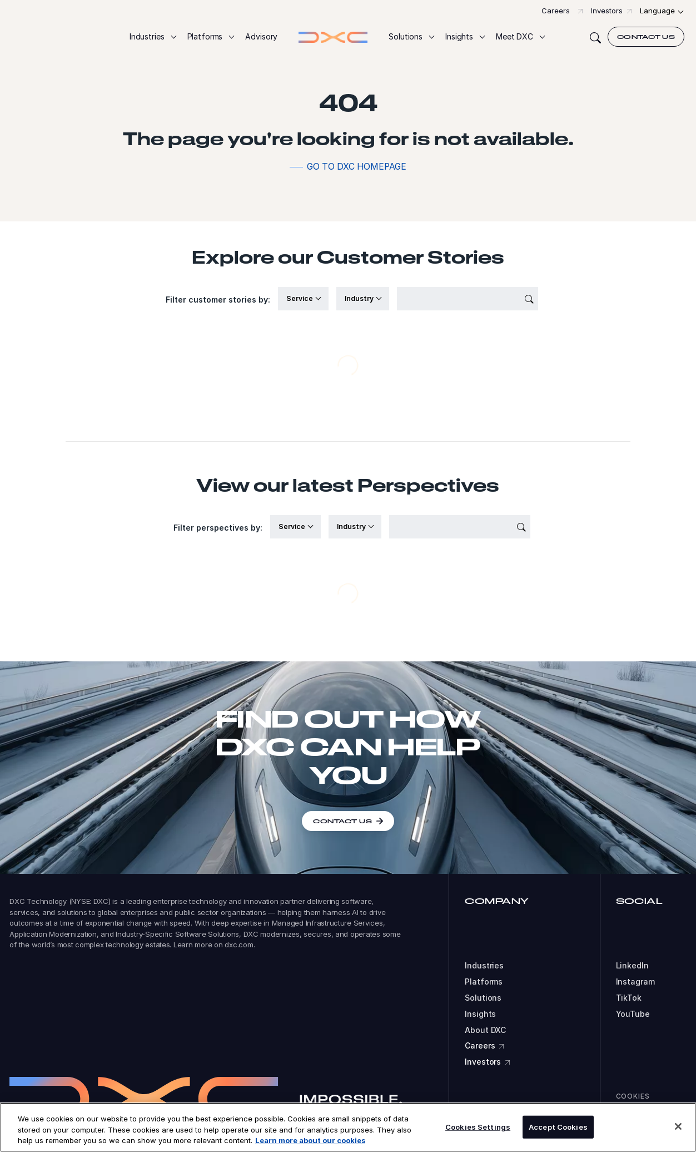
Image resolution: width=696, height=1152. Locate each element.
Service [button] (300, 298)
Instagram (635, 981)
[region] (348, 1127)
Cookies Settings (477, 1126)
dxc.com (239, 944)
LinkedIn (632, 965)
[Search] (595, 37)
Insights (480, 1014)
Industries (484, 965)
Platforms (484, 981)
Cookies (633, 1096)
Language (657, 10)
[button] (153, 37)
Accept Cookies (558, 1126)
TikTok (629, 997)
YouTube (633, 1014)
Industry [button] (360, 298)
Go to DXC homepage (356, 166)
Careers (555, 10)
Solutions (483, 997)
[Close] (678, 1126)
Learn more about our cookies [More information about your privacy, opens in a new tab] (310, 1140)
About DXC (485, 1030)
